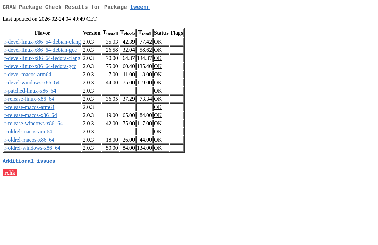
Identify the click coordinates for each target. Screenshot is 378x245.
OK (158, 43)
